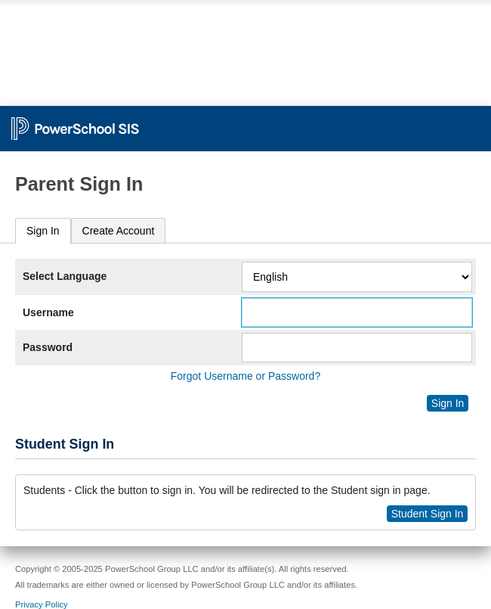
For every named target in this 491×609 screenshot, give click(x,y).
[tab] (43, 231)
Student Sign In (427, 514)
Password (48, 347)
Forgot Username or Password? (245, 376)
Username (48, 312)
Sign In (43, 231)
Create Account (118, 231)
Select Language (65, 276)
